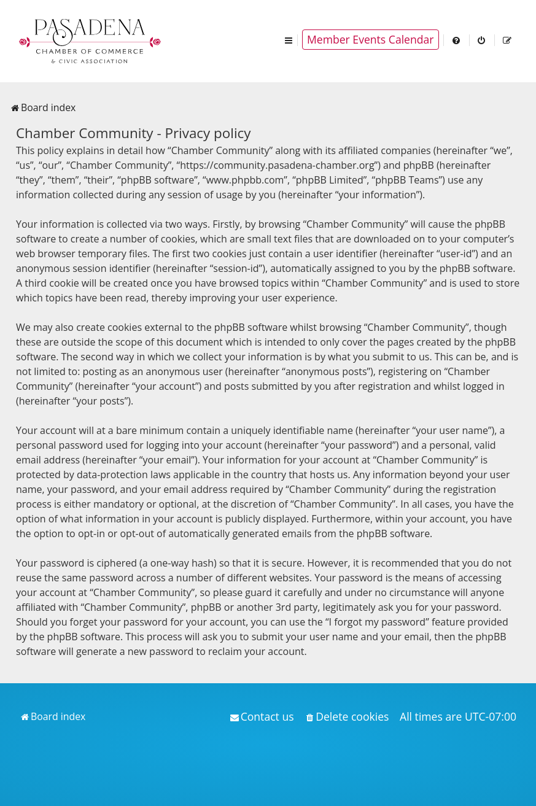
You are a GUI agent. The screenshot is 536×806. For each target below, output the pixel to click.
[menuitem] (457, 40)
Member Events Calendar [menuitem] (370, 39)
